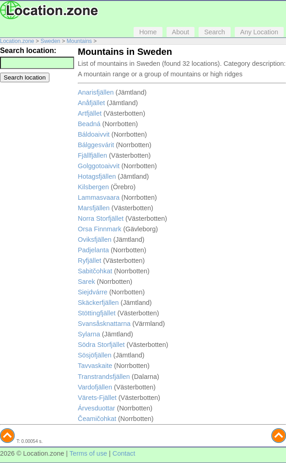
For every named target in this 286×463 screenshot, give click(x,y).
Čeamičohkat (97, 418)
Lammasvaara (98, 197)
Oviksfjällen (95, 239)
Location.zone (17, 41)
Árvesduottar (96, 408)
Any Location (259, 32)
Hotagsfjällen (97, 176)
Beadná (89, 124)
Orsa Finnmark (99, 229)
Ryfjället (89, 260)
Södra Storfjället (101, 344)
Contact (124, 453)
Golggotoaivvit (98, 166)
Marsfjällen (94, 208)
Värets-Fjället (97, 397)
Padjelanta (93, 250)
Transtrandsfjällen (104, 376)
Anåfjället (91, 102)
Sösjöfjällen (95, 355)
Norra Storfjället (101, 218)
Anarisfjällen (95, 92)
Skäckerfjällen (98, 302)
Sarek (86, 281)
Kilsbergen (93, 187)
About (180, 32)
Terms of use (88, 453)
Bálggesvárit (96, 145)
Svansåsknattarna (104, 323)
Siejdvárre (93, 292)
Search (214, 32)
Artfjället (90, 113)
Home (147, 32)
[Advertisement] (36, 115)
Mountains (79, 41)
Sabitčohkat (95, 271)
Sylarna (89, 334)
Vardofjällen (95, 387)
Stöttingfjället (96, 313)
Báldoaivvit (94, 134)
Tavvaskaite (95, 365)
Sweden (50, 41)
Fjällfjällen (92, 155)
